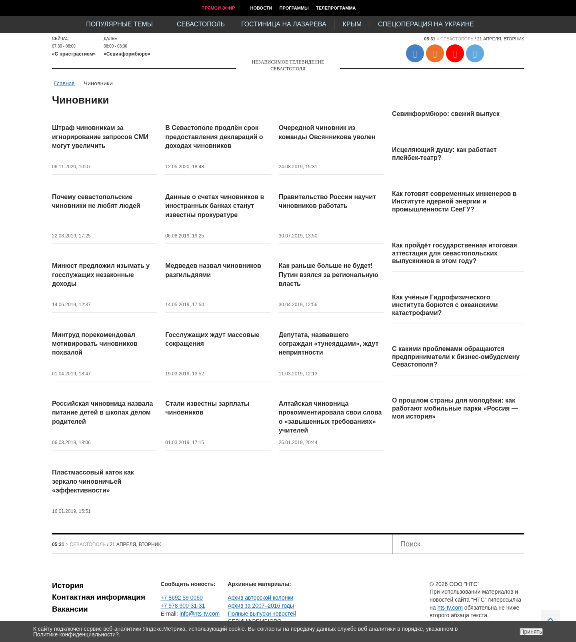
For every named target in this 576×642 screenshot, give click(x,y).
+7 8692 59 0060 (181, 597)
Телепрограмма (336, 8)
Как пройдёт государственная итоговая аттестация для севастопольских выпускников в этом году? (454, 253)
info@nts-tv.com (200, 613)
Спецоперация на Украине (426, 24)
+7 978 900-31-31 (182, 605)
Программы (294, 8)
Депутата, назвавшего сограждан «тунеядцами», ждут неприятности (329, 343)
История (68, 585)
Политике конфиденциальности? (76, 634)
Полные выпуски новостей (262, 613)
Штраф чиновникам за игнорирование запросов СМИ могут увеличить (100, 136)
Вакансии (70, 609)
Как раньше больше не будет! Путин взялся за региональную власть (328, 274)
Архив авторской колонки (260, 597)
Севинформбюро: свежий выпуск (446, 113)
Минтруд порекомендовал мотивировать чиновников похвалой (95, 343)
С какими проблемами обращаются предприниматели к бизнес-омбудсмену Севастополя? (456, 356)
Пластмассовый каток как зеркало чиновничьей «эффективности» (93, 481)
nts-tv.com (450, 607)
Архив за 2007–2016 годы (261, 605)
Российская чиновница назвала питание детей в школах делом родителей (102, 412)
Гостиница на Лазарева (283, 24)
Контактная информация (98, 597)
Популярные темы (119, 24)
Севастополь (201, 24)
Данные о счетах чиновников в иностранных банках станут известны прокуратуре (214, 205)
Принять (531, 631)
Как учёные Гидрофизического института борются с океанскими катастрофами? (445, 305)
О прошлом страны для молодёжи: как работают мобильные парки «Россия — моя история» (455, 408)
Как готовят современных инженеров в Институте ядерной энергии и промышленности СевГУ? (454, 201)
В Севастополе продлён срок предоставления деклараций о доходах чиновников (214, 136)
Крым (352, 24)
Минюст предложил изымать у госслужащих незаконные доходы (101, 274)
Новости (261, 8)
